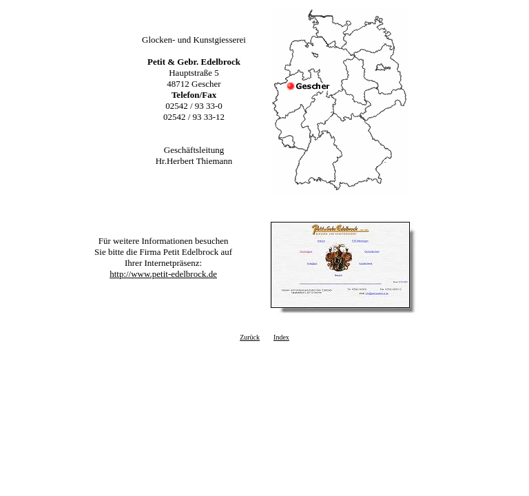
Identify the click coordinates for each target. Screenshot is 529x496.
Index (281, 337)
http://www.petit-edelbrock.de (163, 274)
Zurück (250, 337)
